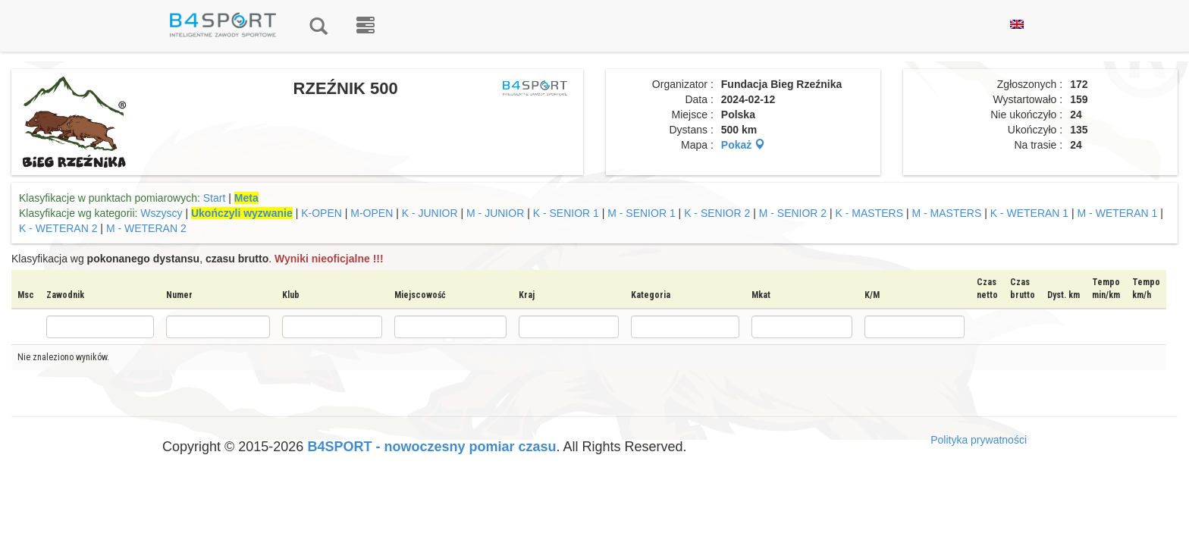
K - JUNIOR (431, 213)
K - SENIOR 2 (717, 213)
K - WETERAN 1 (1030, 213)
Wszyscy (161, 213)
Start (214, 198)
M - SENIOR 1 (641, 213)
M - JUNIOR (495, 213)
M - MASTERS (946, 213)
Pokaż (743, 145)
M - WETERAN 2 (146, 228)
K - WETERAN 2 (58, 228)
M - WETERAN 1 (1118, 213)
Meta (246, 198)
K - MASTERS (871, 213)
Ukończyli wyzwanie (242, 213)
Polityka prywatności (978, 440)
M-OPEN (373, 213)
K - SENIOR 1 (566, 213)
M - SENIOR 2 (793, 213)
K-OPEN (323, 213)
